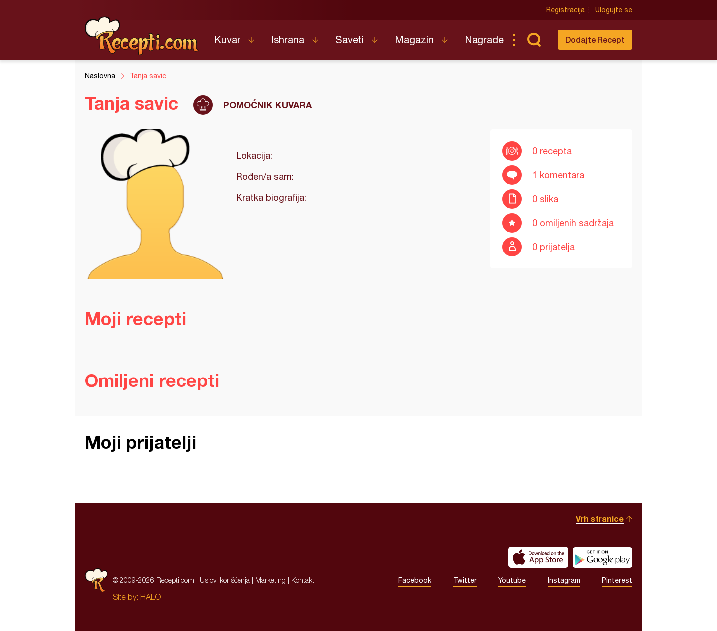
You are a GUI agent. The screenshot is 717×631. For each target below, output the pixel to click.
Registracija (565, 10)
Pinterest (617, 580)
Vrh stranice (600, 518)
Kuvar (227, 39)
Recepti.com (142, 35)
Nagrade (484, 39)
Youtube (512, 580)
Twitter (465, 580)
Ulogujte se (613, 10)
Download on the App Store (538, 557)
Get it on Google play (602, 557)
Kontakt (302, 580)
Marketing (270, 580)
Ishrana (287, 39)
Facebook (414, 580)
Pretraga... (534, 40)
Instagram (564, 580)
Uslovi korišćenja (225, 580)
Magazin (414, 39)
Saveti (349, 39)
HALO (150, 596)
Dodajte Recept (595, 39)
